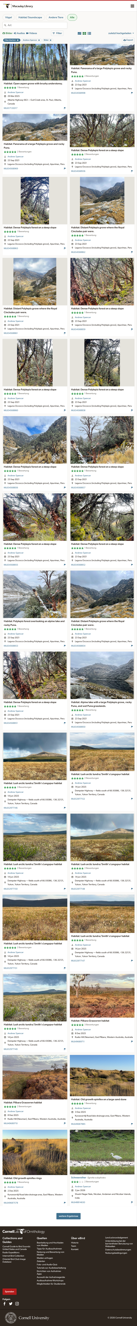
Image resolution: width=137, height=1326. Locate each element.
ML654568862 (78, 252)
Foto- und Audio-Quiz (47, 1264)
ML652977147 (78, 961)
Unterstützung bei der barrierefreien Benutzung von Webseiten (119, 1244)
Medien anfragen (45, 1258)
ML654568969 (11, 169)
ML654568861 (11, 333)
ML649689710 (11, 1123)
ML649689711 (78, 1042)
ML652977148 (78, 889)
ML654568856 (11, 488)
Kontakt (74, 1249)
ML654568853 (11, 646)
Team (73, 1246)
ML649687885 (78, 1124)
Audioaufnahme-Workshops (50, 1280)
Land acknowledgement (116, 1238)
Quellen (42, 1238)
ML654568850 (78, 727)
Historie (74, 1243)
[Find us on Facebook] (4, 1304)
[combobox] (37, 25)
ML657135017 (10, 108)
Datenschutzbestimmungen (118, 1250)
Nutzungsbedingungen (116, 1253)
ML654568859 (78, 329)
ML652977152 (78, 799)
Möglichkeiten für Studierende (51, 1284)
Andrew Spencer (16, 92)
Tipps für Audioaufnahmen (49, 1249)
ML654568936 (78, 171)
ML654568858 (78, 410)
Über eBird (78, 1238)
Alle (72, 17)
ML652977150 (11, 889)
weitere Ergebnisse (68, 1216)
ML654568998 (78, 93)
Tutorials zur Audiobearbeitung (51, 1268)
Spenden (9, 1291)
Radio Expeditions (11, 1252)
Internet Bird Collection (13, 1256)
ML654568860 (11, 410)
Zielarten (41, 1261)
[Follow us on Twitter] (11, 1304)
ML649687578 (11, 1203)
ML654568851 (11, 723)
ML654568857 (78, 488)
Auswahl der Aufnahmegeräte (51, 1277)
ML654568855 (11, 565)
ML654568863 (11, 248)
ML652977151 (10, 968)
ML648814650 (78, 1202)
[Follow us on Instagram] (17, 1304)
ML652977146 (11, 808)
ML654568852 (78, 565)
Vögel (8, 17)
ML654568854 (78, 646)
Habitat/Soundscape (30, 17)
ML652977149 (11, 1049)
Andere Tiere (56, 17)
